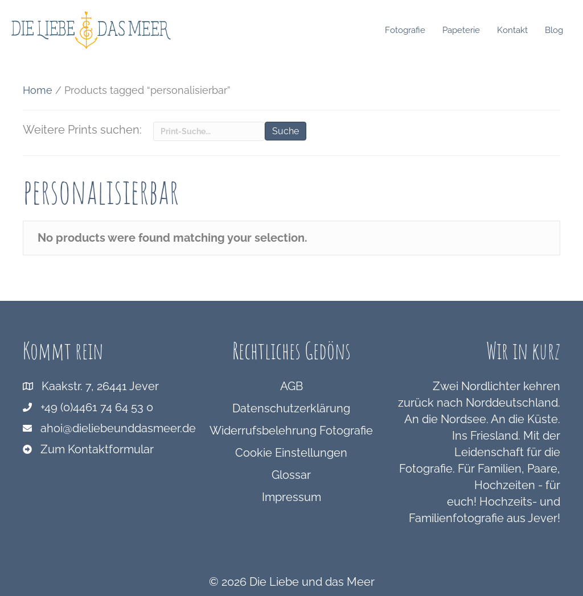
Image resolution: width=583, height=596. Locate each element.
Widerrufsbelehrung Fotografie (291, 430)
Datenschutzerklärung (291, 408)
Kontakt (515, 30)
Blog (557, 30)
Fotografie (408, 30)
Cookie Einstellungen (291, 453)
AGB (291, 386)
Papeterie (464, 30)
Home (37, 90)
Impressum (291, 497)
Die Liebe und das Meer (312, 582)
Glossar (291, 475)
